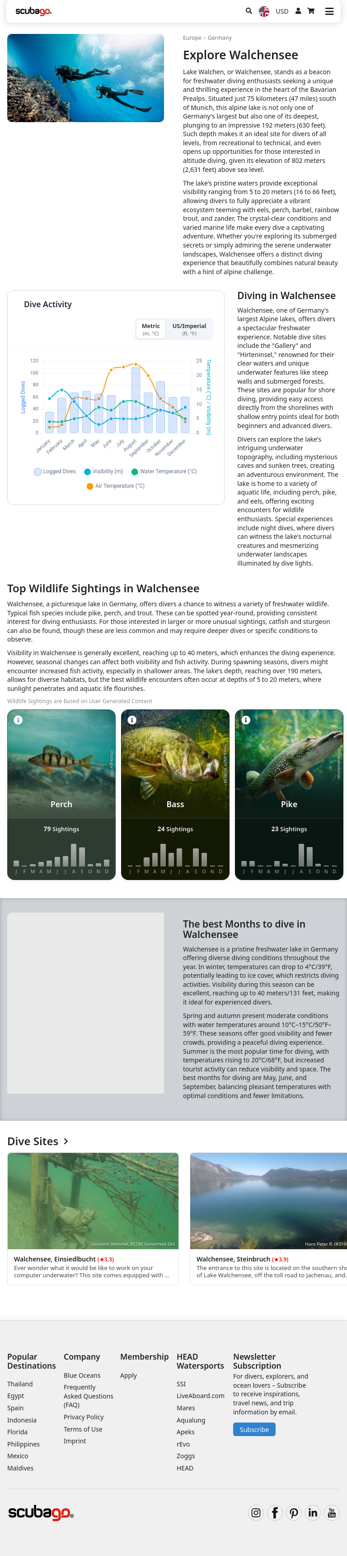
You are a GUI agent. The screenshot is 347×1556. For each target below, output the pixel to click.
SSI (181, 1384)
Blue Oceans (82, 1375)
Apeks (186, 1432)
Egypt (15, 1395)
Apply (128, 1375)
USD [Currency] (282, 11)
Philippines (23, 1444)
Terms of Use (83, 1429)
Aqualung (191, 1420)
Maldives (20, 1468)
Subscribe (254, 1429)
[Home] (34, 11)
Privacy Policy (83, 1417)
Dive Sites (37, 1141)
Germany (220, 38)
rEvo (183, 1444)
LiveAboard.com (201, 1395)
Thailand (20, 1384)
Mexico (17, 1455)
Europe (192, 38)
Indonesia (22, 1420)
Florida (17, 1432)
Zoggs (186, 1455)
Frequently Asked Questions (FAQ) (88, 1396)
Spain (15, 1408)
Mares (186, 1408)
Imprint (75, 1441)
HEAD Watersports (200, 1360)
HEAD (185, 1468)
